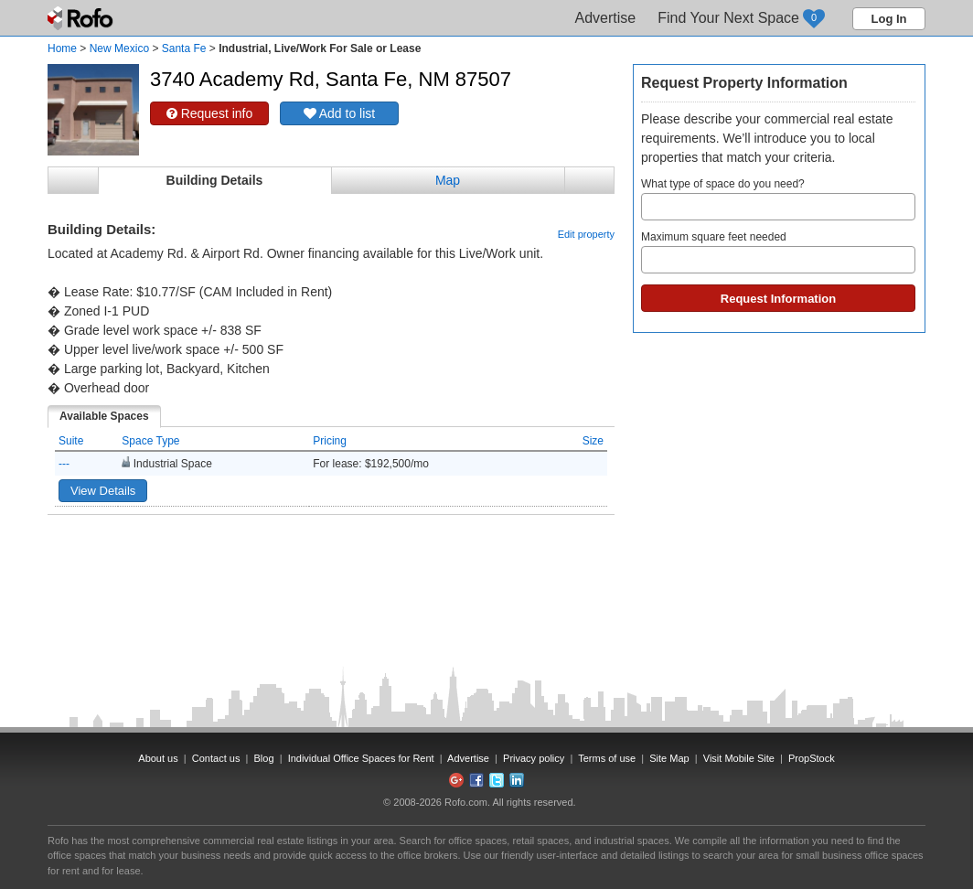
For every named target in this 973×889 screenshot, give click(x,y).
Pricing (330, 440)
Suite (71, 440)
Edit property (586, 234)
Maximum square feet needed (778, 251)
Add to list (340, 113)
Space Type (150, 440)
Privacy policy (533, 758)
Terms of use (607, 758)
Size (593, 440)
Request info (209, 113)
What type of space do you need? (778, 198)
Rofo (82, 18)
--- (64, 463)
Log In (889, 19)
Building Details (214, 180)
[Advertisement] (331, 560)
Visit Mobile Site (739, 758)
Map (447, 180)
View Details (102, 491)
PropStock (811, 758)
